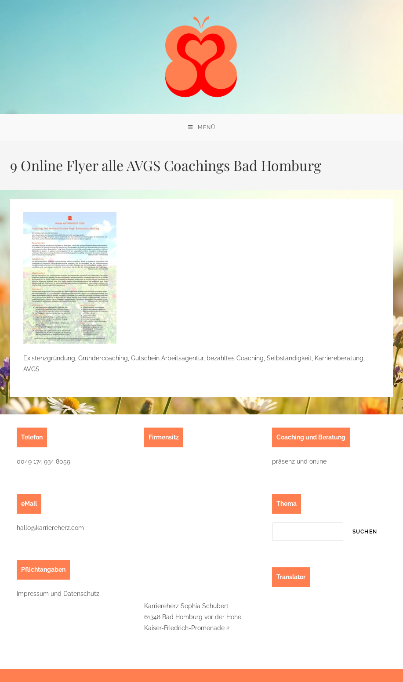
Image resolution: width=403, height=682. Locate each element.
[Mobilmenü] (201, 127)
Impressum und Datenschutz (58, 593)
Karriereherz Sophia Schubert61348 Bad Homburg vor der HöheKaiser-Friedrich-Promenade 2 (192, 616)
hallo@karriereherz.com (50, 527)
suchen (364, 532)
